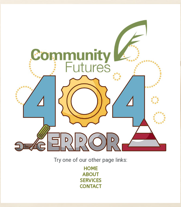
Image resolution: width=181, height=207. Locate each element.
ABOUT (90, 175)
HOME (90, 169)
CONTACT (91, 186)
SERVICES (90, 180)
